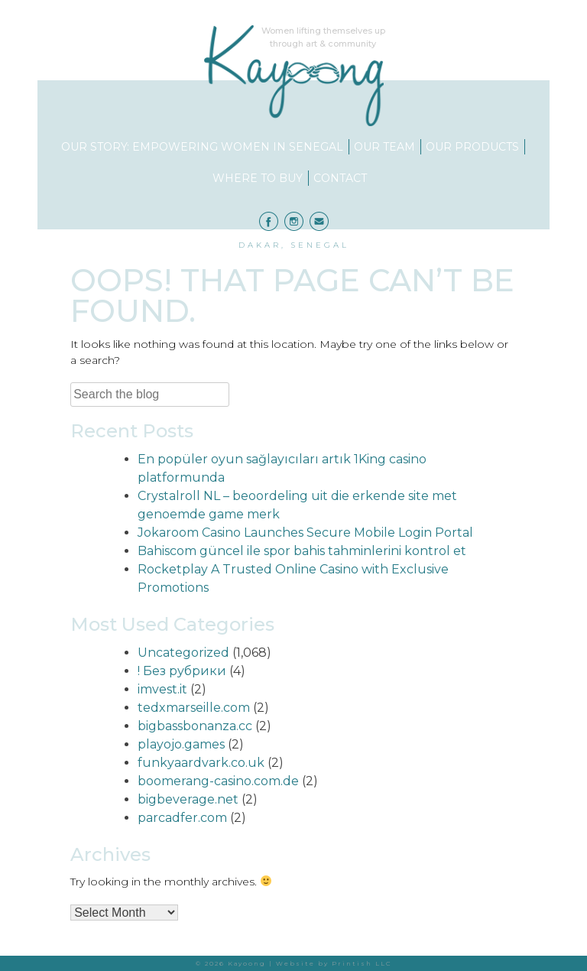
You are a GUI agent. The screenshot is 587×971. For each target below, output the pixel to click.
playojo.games (181, 744)
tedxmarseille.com (194, 707)
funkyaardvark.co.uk (201, 762)
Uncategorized (183, 652)
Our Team (384, 147)
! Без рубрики (182, 671)
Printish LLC (362, 963)
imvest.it (162, 689)
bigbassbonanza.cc (195, 726)
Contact (340, 178)
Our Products (472, 147)
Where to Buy (257, 178)
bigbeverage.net (188, 799)
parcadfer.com (182, 817)
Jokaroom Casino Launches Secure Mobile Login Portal (305, 532)
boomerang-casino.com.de (218, 781)
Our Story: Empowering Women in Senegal (202, 147)
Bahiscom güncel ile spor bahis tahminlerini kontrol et (302, 551)
